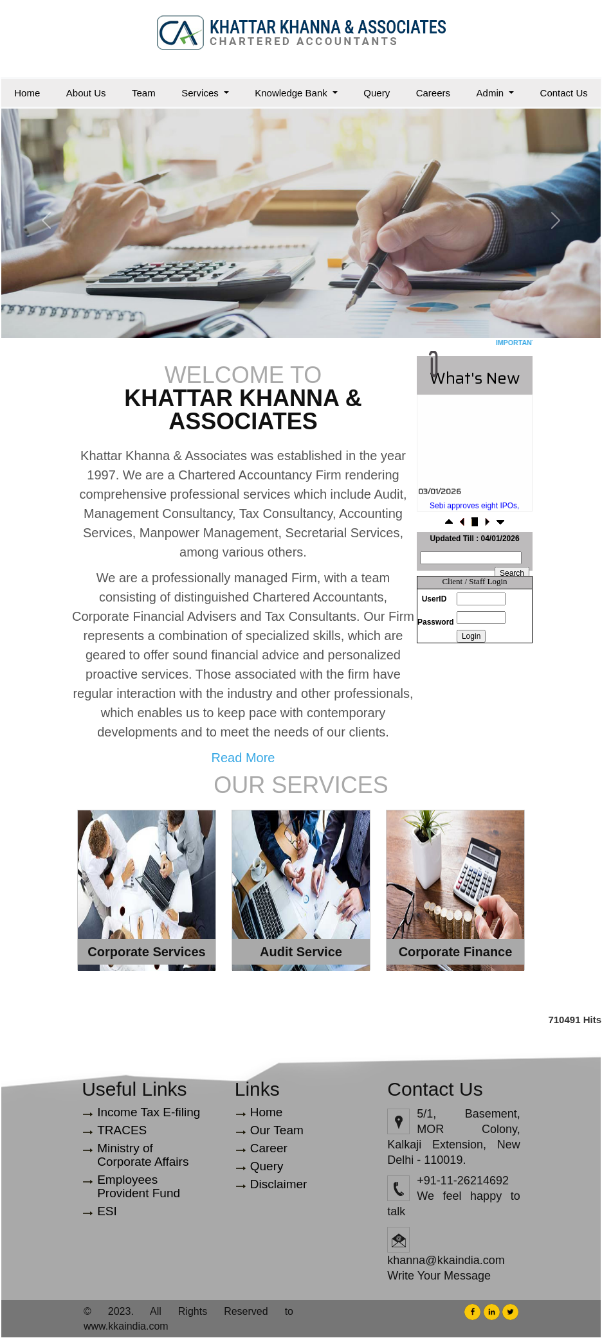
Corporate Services (146, 952)
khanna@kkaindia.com (445, 1260)
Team (144, 92)
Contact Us (564, 92)
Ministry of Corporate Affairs (142, 1154)
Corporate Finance (456, 952)
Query (376, 92)
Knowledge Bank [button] (292, 92)
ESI (107, 1211)
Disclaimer (278, 1184)
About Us (86, 92)
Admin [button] (492, 92)
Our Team (277, 1130)
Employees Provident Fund (138, 1186)
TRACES (122, 1130)
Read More (243, 758)
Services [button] (201, 92)
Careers (433, 92)
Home (27, 92)
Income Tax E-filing (148, 1112)
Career (268, 1148)
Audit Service (301, 952)
